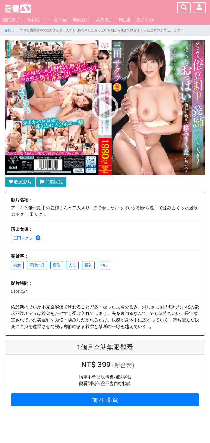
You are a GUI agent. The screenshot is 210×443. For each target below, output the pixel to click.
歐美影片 (104, 19)
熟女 (17, 265)
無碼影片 (81, 19)
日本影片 (34, 19)
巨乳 (88, 265)
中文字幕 (58, 19)
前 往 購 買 (105, 400)
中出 (104, 265)
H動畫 (125, 19)
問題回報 (51, 181)
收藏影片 (20, 181)
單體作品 (37, 265)
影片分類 (145, 19)
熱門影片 (11, 19)
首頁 (7, 30)
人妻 (72, 265)
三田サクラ (27, 238)
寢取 (56, 265)
